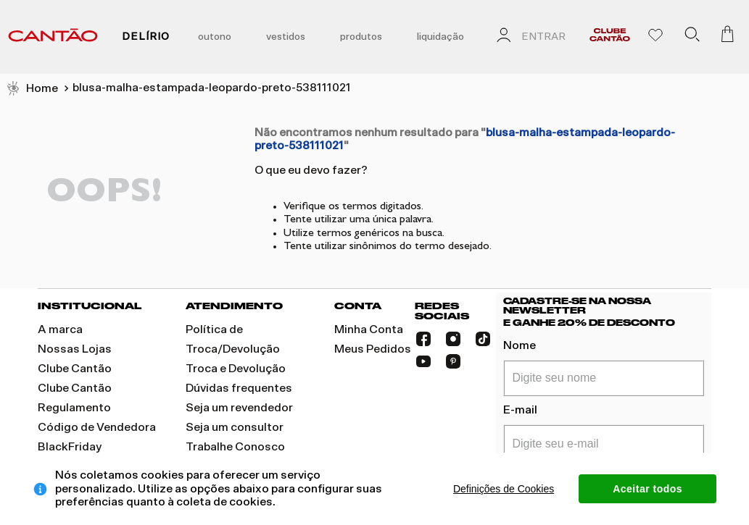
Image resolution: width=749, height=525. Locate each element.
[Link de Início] (32, 89)
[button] (692, 37)
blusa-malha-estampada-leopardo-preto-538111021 (212, 87)
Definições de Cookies (503, 489)
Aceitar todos (647, 489)
